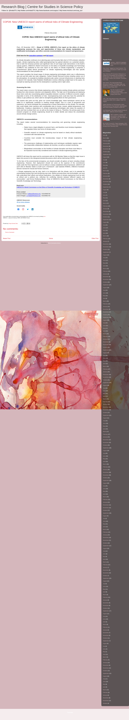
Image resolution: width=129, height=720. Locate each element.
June (104, 162)
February (105, 141)
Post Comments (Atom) (54, 243)
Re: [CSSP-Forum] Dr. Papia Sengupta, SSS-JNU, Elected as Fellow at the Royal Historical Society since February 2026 (115, 125)
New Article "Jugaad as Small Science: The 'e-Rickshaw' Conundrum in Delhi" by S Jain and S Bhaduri (114, 69)
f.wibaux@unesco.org (34, 193)
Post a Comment (9, 232)
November (105, 149)
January (105, 143)
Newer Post (6, 238)
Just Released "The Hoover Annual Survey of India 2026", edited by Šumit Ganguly (115, 111)
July (104, 160)
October (105, 151)
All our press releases (23, 202)
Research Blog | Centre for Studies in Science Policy (42, 7)
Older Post (95, 238)
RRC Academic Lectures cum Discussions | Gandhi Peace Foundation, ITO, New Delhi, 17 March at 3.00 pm (118, 117)
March (104, 138)
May (104, 165)
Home (51, 238)
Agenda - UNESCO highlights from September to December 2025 (118, 64)
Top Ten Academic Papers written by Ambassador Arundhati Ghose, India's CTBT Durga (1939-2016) (118, 92)
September (106, 154)
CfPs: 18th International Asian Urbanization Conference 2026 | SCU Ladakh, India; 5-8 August (114, 100)
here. (44, 216)
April (104, 135)
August (105, 157)
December (105, 146)
